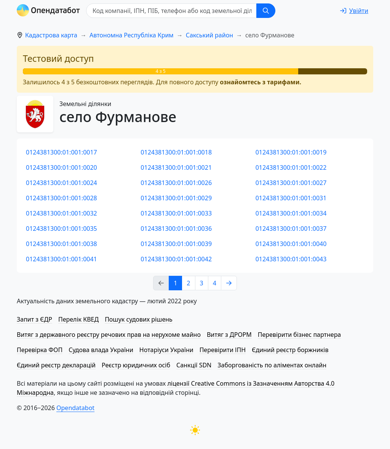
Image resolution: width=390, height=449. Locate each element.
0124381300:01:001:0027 (291, 183)
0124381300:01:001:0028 (61, 198)
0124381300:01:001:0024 (61, 183)
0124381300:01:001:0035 (61, 228)
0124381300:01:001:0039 (176, 244)
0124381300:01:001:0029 (176, 198)
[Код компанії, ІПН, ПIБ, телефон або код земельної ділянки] (171, 10)
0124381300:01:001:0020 (61, 167)
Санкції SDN (193, 365)
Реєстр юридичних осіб (136, 365)
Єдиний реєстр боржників (290, 350)
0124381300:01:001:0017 (61, 152)
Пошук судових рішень (139, 319)
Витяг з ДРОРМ (229, 334)
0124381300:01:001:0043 (291, 259)
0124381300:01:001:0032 (61, 213)
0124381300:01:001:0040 (291, 244)
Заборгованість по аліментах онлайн (271, 365)
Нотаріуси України (166, 350)
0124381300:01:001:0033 (176, 213)
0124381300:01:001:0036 (176, 228)
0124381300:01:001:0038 (61, 244)
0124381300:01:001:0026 (176, 183)
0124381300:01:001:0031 (291, 198)
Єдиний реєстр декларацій (56, 365)
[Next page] (229, 283)
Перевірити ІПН (223, 350)
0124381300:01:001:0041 (61, 259)
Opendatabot (75, 408)
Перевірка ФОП (39, 350)
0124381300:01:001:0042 (176, 259)
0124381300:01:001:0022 (291, 167)
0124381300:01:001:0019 (291, 152)
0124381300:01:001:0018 (176, 152)
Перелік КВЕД (78, 319)
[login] (354, 10)
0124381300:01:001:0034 (291, 213)
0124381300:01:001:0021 (176, 167)
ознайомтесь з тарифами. (260, 82)
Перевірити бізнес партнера (299, 334)
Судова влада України (101, 350)
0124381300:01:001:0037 (291, 228)
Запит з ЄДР (34, 319)
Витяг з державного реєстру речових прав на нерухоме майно (109, 334)
